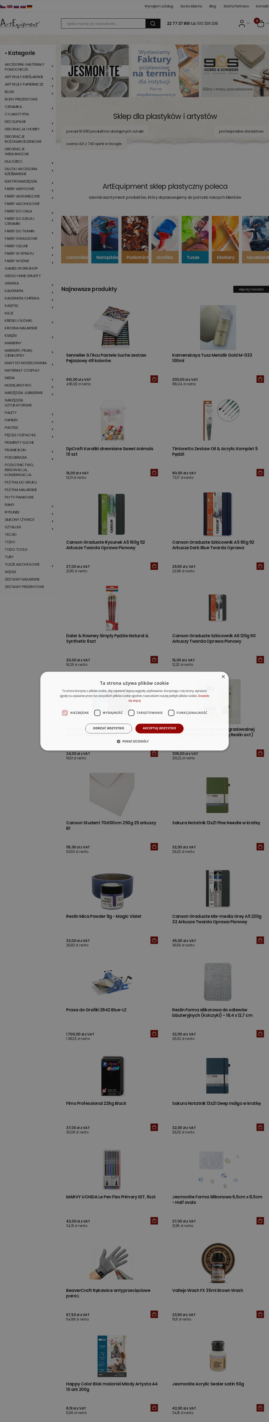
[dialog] (134, 711)
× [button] (223, 677)
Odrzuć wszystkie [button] (108, 728)
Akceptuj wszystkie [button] (159, 728)
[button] (134, 741)
